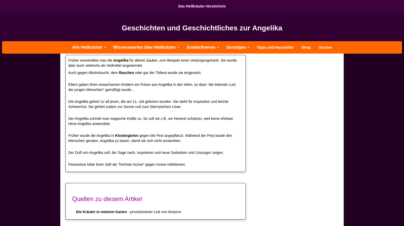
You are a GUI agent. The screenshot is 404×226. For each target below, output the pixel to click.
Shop (306, 47)
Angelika (120, 60)
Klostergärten (126, 135)
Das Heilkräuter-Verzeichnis (202, 6)
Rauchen (126, 73)
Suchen (325, 47)
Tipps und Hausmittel (275, 47)
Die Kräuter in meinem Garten (101, 212)
